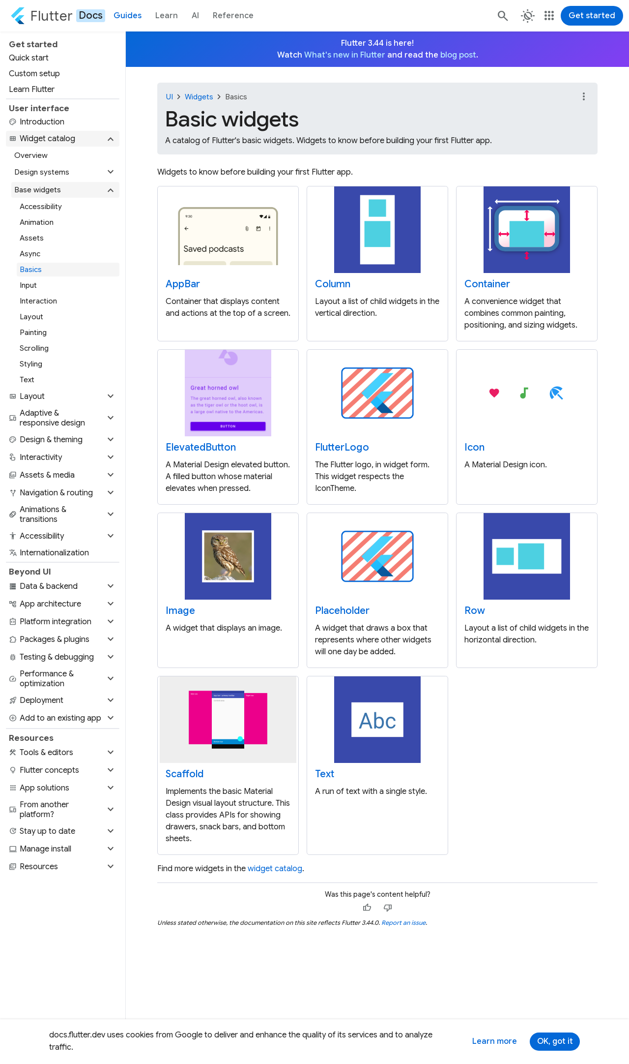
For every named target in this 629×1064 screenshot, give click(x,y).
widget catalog (275, 869)
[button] (62, 139)
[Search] (502, 16)
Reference (233, 16)
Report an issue (403, 922)
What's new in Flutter (344, 55)
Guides (128, 16)
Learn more (494, 1041)
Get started (592, 16)
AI (195, 16)
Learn (166, 16)
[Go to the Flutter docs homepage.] (58, 16)
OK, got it (555, 1041)
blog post (458, 55)
